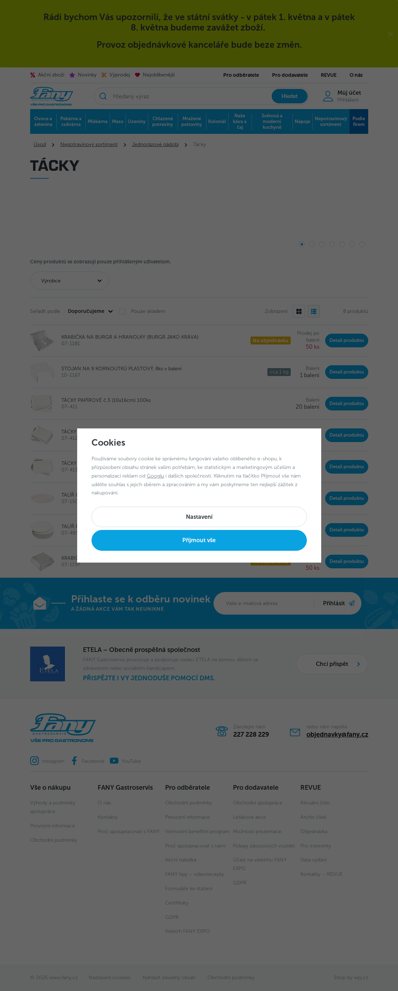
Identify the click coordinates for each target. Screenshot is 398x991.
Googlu (155, 476)
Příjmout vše (199, 540)
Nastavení (199, 517)
